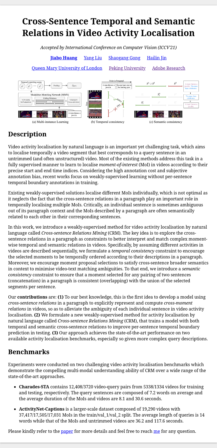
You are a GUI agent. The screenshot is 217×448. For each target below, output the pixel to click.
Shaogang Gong (124, 58)
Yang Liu (93, 58)
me (157, 431)
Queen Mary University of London (67, 68)
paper (67, 431)
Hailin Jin (157, 58)
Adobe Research (168, 68)
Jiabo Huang (63, 58)
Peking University (127, 68)
